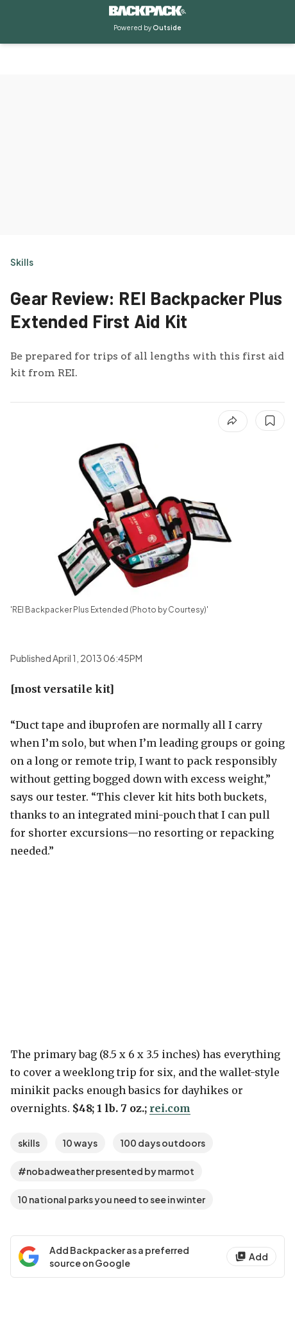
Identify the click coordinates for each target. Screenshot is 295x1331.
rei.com (169, 1108)
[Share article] (233, 421)
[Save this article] (270, 420)
